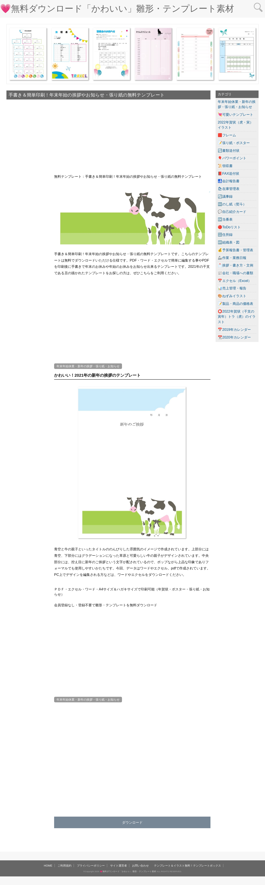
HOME (48, 865)
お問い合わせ (140, 865)
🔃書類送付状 (228, 150)
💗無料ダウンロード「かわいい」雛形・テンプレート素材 (117, 9)
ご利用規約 (65, 865)
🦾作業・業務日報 (232, 258)
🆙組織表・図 (228, 242)
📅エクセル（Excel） (234, 281)
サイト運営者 (118, 865)
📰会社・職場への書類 (235, 273)
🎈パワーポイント (232, 158)
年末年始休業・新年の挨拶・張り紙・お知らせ (88, 366)
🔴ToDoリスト (229, 227)
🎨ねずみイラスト (232, 296)
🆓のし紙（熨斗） (232, 204)
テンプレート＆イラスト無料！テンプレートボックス (187, 865)
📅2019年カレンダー (234, 329)
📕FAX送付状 (228, 173)
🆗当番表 (225, 219)
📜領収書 (225, 166)
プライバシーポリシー (91, 865)
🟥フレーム (227, 135)
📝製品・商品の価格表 (235, 304)
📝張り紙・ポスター (234, 143)
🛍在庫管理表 (228, 189)
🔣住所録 (225, 234)
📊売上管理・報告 (232, 288)
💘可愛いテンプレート (235, 114)
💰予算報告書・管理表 (235, 250)
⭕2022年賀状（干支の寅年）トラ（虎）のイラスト (237, 316)
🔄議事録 (225, 196)
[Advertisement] (27, 234)
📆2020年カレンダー (234, 337)
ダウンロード (132, 822)
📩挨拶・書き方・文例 (235, 265)
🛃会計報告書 (228, 181)
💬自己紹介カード (232, 212)
